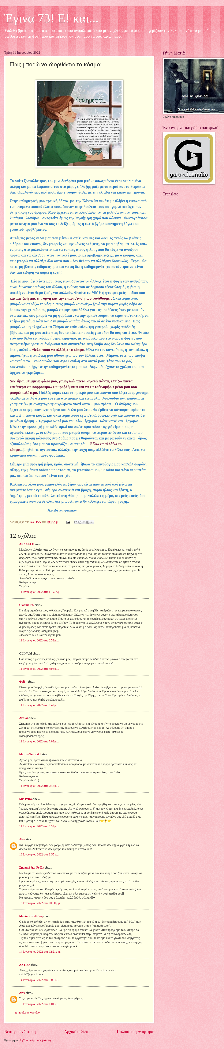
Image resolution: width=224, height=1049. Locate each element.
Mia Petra (25, 799)
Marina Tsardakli (30, 754)
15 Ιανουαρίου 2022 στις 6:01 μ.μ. (39, 1004)
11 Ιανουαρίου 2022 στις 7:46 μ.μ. (39, 785)
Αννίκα (23, 718)
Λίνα (22, 839)
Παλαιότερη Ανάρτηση (135, 1031)
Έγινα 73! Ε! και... (51, 18)
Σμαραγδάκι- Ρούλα (31, 867)
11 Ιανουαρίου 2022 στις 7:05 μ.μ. (39, 741)
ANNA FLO (26, 544)
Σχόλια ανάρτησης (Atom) (35, 1040)
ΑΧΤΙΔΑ (24, 964)
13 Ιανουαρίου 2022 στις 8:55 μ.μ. (39, 854)
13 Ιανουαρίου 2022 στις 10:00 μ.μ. (40, 903)
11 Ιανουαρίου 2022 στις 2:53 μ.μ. (39, 640)
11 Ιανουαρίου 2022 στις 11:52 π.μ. (39, 591)
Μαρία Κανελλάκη (31, 916)
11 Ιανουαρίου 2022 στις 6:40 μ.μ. (39, 705)
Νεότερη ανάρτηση (20, 1031)
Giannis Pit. (26, 605)
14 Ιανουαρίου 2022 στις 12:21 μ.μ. (40, 951)
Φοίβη (23, 681)
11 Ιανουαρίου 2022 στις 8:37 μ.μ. (39, 826)
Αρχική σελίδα (76, 1031)
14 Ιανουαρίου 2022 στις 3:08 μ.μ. (39, 980)
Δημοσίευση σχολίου (27, 1012)
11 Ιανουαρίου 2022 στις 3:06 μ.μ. (39, 668)
